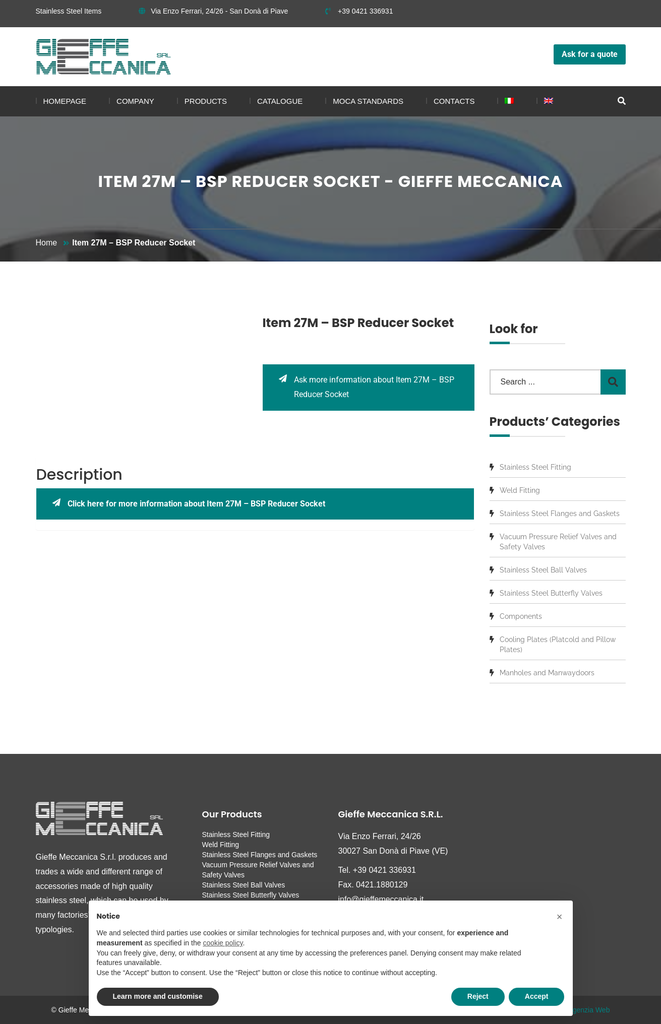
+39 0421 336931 (359, 11)
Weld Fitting (520, 490)
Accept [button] (537, 996)
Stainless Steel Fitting (535, 467)
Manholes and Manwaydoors (547, 673)
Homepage (65, 101)
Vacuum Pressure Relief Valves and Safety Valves (558, 542)
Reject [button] (478, 996)
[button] (560, 917)
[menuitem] (505, 101)
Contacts (454, 101)
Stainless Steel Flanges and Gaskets (560, 513)
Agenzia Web (589, 1010)
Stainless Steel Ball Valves (543, 570)
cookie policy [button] (223, 943)
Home (46, 242)
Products (206, 101)
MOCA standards (368, 101)
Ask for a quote (590, 54)
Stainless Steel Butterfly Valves (551, 593)
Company (135, 101)
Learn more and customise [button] (158, 996)
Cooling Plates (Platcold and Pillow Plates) (558, 644)
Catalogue (280, 101)
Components (521, 616)
